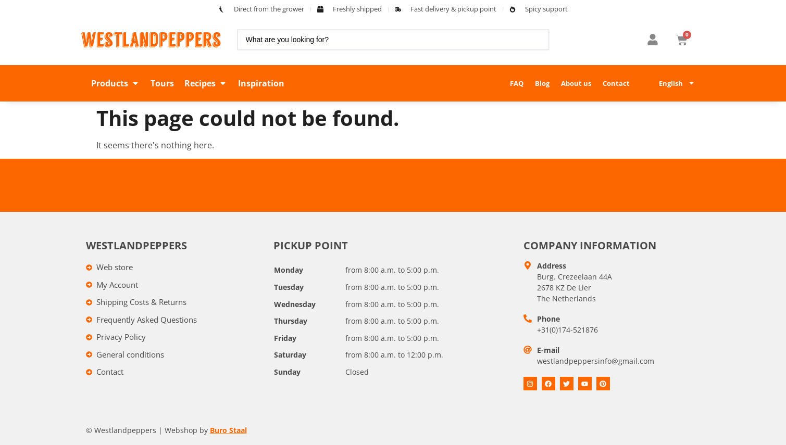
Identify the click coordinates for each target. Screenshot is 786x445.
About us (576, 83)
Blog (542, 83)
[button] (115, 83)
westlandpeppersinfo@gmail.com (595, 361)
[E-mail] (527, 350)
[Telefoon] (527, 318)
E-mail (548, 350)
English (677, 83)
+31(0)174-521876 (567, 330)
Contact (616, 83)
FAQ (516, 83)
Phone (548, 319)
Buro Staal (228, 430)
